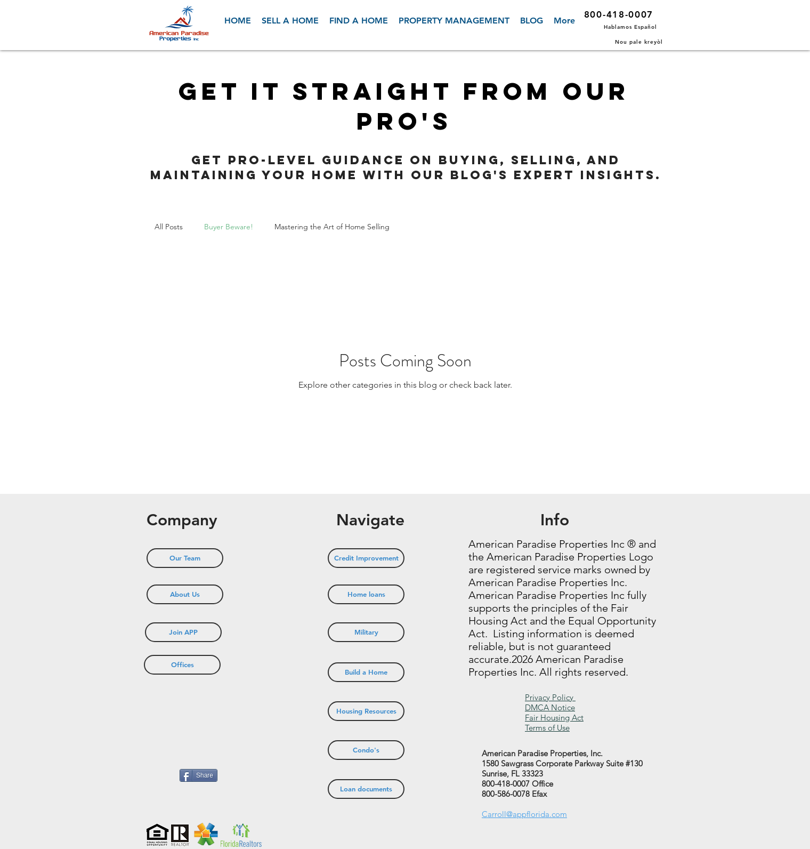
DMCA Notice (550, 707)
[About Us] (185, 594)
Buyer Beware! (228, 226)
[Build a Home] (366, 672)
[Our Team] (185, 558)
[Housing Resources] (366, 711)
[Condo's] (366, 750)
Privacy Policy (550, 697)
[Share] (198, 775)
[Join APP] (183, 632)
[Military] (366, 632)
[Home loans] (366, 594)
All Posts (169, 226)
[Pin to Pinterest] (160, 776)
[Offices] (182, 665)
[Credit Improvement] (366, 558)
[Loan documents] (366, 789)
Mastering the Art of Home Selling (332, 226)
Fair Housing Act (554, 717)
